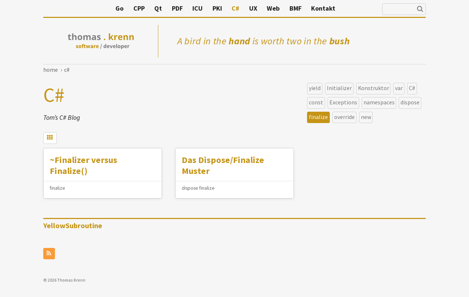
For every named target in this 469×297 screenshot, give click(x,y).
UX (307, 8)
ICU (251, 8)
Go (173, 8)
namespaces (379, 102)
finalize (318, 116)
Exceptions (343, 102)
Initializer (339, 87)
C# (289, 8)
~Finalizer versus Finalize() (86, 166)
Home (50, 69)
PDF (230, 8)
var (399, 87)
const (316, 102)
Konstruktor (373, 87)
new (366, 116)
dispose (410, 102)
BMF (349, 8)
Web (326, 8)
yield (315, 87)
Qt (211, 8)
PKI (271, 8)
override (344, 116)
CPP (192, 8)
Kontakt (377, 8)
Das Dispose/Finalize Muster (225, 166)
